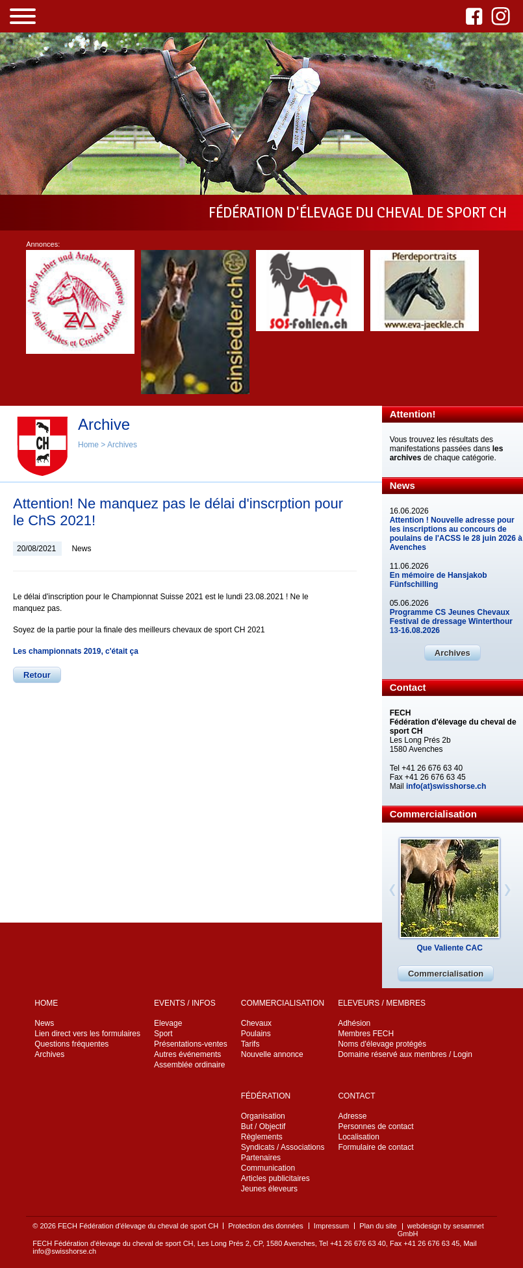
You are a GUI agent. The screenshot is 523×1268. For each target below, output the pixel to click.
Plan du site (377, 1226)
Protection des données (265, 1226)
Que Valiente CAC (449, 947)
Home (88, 444)
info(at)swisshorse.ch (446, 786)
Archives (122, 444)
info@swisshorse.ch (64, 1251)
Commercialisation (445, 973)
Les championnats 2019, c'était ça (75, 651)
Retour (37, 675)
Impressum (331, 1226)
